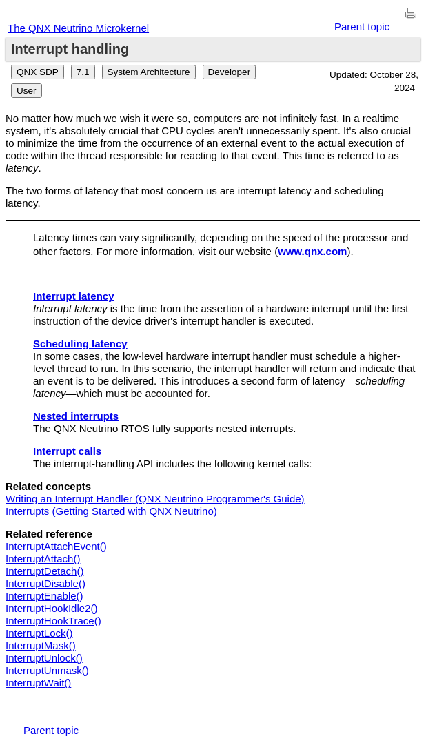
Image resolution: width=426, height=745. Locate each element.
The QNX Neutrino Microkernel (78, 28)
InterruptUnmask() (47, 670)
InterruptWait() (38, 682)
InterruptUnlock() (44, 658)
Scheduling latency (80, 343)
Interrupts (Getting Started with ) (111, 511)
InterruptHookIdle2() (51, 608)
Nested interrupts (76, 416)
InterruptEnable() (44, 596)
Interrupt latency (73, 296)
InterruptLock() (39, 633)
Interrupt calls (67, 451)
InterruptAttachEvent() (56, 546)
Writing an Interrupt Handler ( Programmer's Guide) (155, 498)
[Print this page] (410, 13)
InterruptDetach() (44, 571)
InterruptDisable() (45, 583)
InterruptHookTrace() (53, 620)
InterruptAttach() (43, 558)
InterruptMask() (41, 645)
